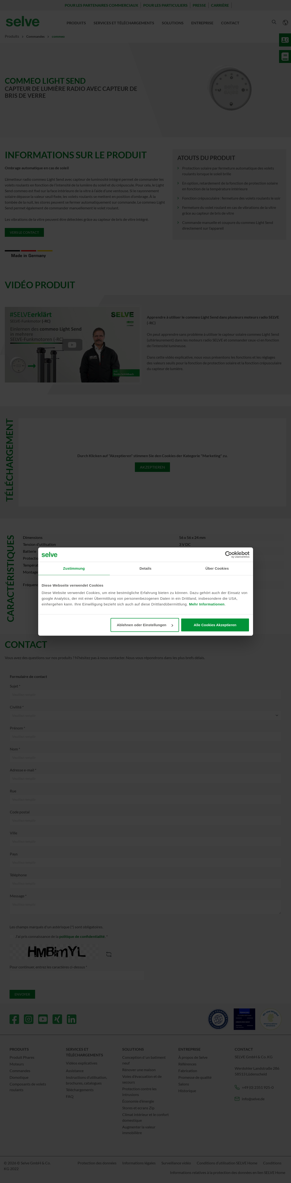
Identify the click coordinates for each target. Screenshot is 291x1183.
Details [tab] (146, 568)
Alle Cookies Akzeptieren (215, 625)
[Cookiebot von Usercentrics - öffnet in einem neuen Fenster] (228, 554)
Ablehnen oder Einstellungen (145, 625)
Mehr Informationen (207, 604)
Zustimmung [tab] (74, 568)
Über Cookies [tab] (217, 568)
